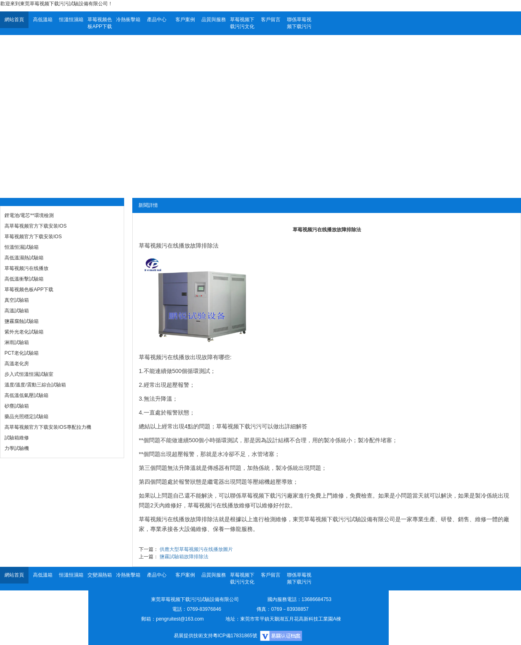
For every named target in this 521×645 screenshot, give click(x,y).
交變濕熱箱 (100, 575)
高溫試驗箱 (16, 311)
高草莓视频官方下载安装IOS (35, 226)
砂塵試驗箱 (16, 406)
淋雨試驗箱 (16, 342)
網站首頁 (14, 19)
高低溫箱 (43, 19)
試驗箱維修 (16, 438)
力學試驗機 (16, 448)
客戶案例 (185, 19)
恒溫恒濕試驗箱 (21, 247)
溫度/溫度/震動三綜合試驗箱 (35, 385)
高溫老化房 (16, 363)
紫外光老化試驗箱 (24, 332)
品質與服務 (213, 19)
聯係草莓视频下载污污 (299, 23)
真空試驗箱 (16, 300)
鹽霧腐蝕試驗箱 (21, 321)
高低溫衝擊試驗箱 (24, 279)
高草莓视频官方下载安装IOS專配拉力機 (47, 427)
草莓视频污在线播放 (26, 268)
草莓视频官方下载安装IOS (33, 236)
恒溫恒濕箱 (71, 19)
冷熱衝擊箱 (128, 19)
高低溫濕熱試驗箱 (24, 258)
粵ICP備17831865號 (235, 635)
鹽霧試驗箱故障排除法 (184, 556)
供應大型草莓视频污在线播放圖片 (196, 549)
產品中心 (156, 19)
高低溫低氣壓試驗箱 (26, 395)
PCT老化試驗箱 (21, 353)
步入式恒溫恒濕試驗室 (28, 374)
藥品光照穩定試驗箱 (26, 416)
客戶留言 (270, 19)
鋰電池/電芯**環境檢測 (29, 215)
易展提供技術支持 (193, 635)
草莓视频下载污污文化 (242, 23)
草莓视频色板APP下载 (100, 23)
